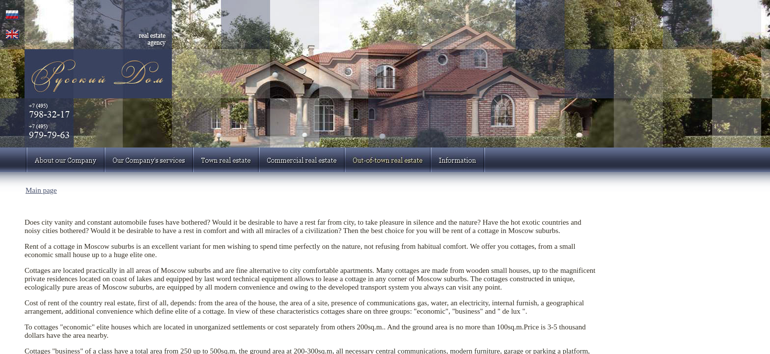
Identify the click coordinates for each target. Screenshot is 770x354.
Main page (41, 190)
